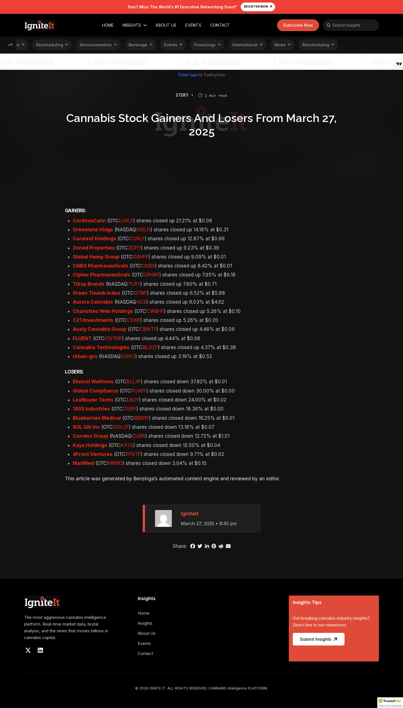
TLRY (134, 284)
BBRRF (142, 418)
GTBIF (140, 293)
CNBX (148, 266)
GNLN (144, 229)
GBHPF (140, 257)
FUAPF (139, 391)
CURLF (137, 238)
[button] (298, 25)
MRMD (115, 463)
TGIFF (130, 409)
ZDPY (134, 248)
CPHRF (151, 275)
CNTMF (113, 338)
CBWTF (148, 329)
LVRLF (126, 220)
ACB (141, 302)
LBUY (133, 400)
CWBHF (155, 311)
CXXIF (133, 320)
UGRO (128, 356)
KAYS (127, 445)
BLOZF (150, 347)
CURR (138, 436)
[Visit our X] (28, 650)
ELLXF (134, 381)
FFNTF (133, 454)
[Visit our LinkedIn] (40, 650)
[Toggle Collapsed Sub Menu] (147, 626)
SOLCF (121, 427)
